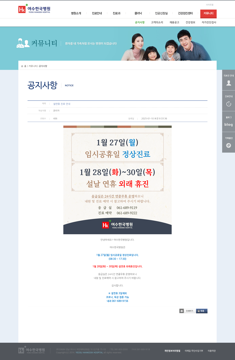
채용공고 (174, 22)
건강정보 (190, 22)
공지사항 (140, 22)
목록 (202, 311)
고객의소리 (157, 22)
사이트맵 (209, 5)
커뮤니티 (33, 66)
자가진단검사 (209, 22)
